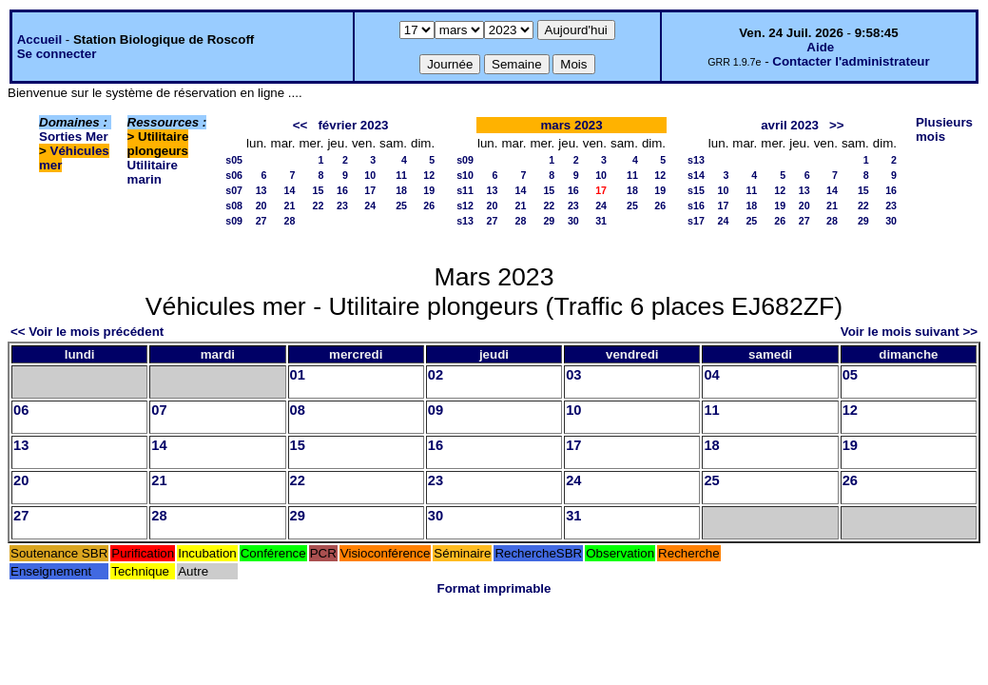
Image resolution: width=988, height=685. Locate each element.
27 (261, 220)
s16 (696, 205)
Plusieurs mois (944, 129)
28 (290, 220)
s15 (696, 190)
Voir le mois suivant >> (909, 331)
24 (370, 205)
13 (261, 190)
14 (290, 190)
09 (435, 410)
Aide (820, 47)
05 (850, 374)
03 (573, 374)
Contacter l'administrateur (850, 61)
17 (370, 190)
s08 (233, 205)
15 (318, 190)
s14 (696, 175)
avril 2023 (790, 125)
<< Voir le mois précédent (87, 331)
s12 (465, 205)
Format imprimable (494, 588)
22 (318, 205)
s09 (233, 220)
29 (548, 220)
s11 (465, 190)
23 (342, 205)
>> (836, 125)
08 (297, 410)
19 (429, 190)
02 (435, 374)
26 (429, 205)
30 (573, 220)
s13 (465, 220)
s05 (233, 160)
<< (300, 125)
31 (601, 220)
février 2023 (353, 125)
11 (401, 175)
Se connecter (57, 54)
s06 (233, 175)
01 (297, 374)
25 (401, 205)
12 (429, 175)
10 (370, 175)
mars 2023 (571, 125)
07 (158, 410)
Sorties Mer (73, 136)
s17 (696, 220)
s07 (233, 190)
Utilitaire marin (152, 172)
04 (711, 374)
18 (401, 190)
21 (290, 205)
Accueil (39, 39)
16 (342, 190)
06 (21, 410)
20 (261, 205)
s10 (465, 175)
